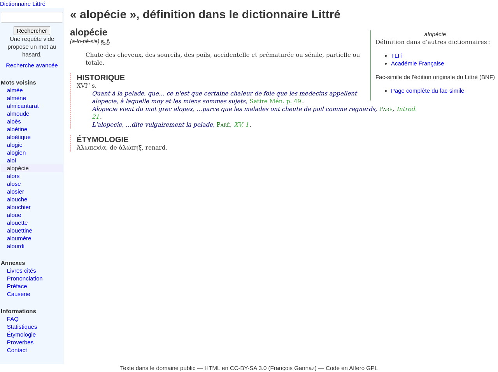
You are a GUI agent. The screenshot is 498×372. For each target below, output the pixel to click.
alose (14, 183)
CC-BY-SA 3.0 (248, 368)
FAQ (13, 319)
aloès (14, 121)
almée (15, 90)
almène (16, 98)
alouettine (19, 230)
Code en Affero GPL (352, 368)
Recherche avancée (32, 65)
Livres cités (21, 270)
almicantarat (23, 105)
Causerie (18, 294)
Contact (17, 350)
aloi (11, 160)
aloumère (19, 238)
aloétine (17, 129)
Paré (385, 109)
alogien (16, 152)
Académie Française (417, 63)
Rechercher (32, 30)
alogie (15, 144)
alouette (17, 222)
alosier (15, 191)
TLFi (397, 55)
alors (13, 176)
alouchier (19, 207)
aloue (14, 215)
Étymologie (21, 334)
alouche (17, 199)
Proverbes (20, 342)
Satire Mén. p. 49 (276, 101)
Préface (17, 286)
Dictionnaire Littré (23, 3)
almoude (18, 113)
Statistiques (22, 326)
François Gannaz (292, 368)
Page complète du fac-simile (427, 90)
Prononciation (25, 278)
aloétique (19, 137)
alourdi (16, 246)
